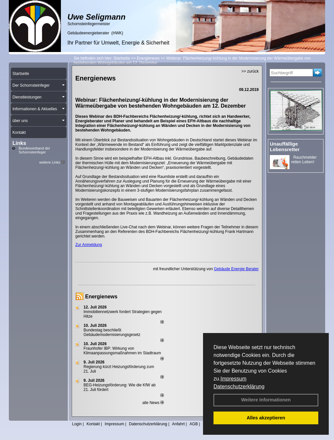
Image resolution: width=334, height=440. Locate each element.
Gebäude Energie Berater (236, 269)
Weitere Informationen (266, 399)
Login (77, 424)
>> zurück (250, 71)
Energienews (101, 296)
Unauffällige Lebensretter (285, 146)
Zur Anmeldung (88, 244)
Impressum (233, 378)
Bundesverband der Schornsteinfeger (34, 150)
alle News (153, 402)
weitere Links (52, 162)
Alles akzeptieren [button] (266, 417)
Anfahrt (178, 424)
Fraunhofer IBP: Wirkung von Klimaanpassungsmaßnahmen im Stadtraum (122, 350)
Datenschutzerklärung (239, 386)
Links (19, 143)
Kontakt (93, 424)
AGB (194, 424)
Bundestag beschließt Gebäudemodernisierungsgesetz (112, 332)
